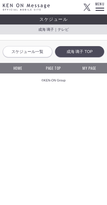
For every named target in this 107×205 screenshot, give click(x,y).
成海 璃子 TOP (79, 51)
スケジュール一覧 (27, 51)
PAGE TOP (53, 68)
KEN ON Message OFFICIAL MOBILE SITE (26, 7)
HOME (17, 68)
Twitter (87, 7)
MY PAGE (89, 68)
